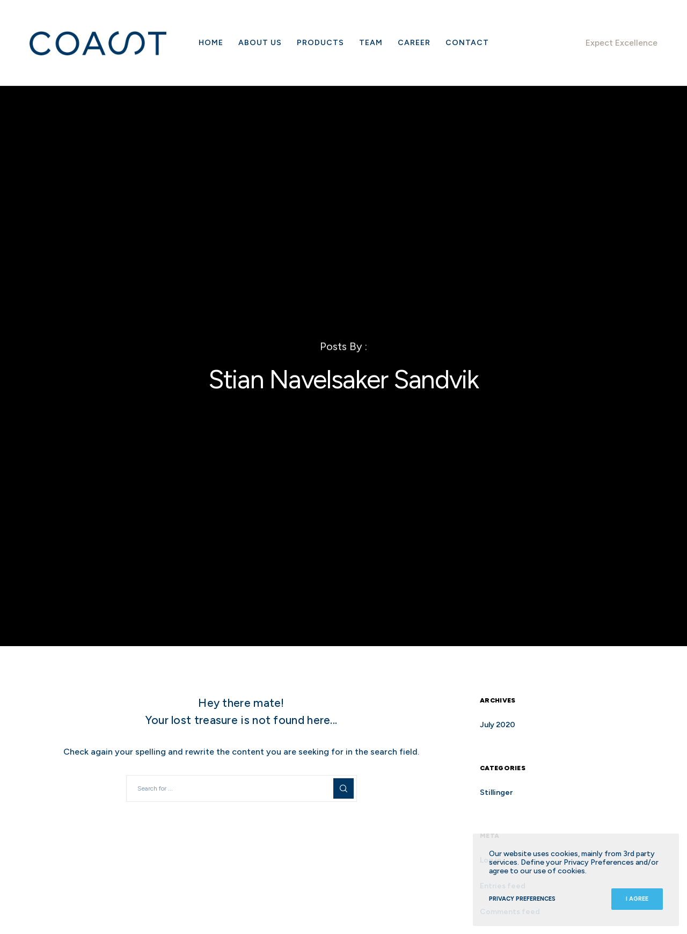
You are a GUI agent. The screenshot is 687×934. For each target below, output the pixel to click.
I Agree (637, 898)
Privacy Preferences (522, 898)
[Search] (343, 788)
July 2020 (497, 724)
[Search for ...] (241, 788)
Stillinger (496, 792)
